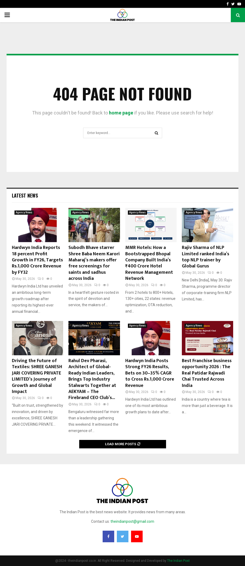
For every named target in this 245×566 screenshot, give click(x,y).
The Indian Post (178, 561)
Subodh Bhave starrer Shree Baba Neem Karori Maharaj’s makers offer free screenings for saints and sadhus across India (94, 263)
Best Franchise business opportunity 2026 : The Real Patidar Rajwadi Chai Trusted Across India (207, 373)
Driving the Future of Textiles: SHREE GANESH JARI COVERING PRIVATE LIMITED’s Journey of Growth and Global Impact (37, 376)
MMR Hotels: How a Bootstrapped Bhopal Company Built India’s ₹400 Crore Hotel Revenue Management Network (149, 263)
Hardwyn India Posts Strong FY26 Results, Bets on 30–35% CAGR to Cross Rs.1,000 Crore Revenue (149, 373)
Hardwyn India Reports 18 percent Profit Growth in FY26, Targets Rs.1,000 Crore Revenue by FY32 (37, 260)
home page (121, 113)
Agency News (24, 212)
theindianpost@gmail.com (132, 521)
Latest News (25, 195)
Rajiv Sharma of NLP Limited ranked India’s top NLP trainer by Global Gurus (205, 257)
